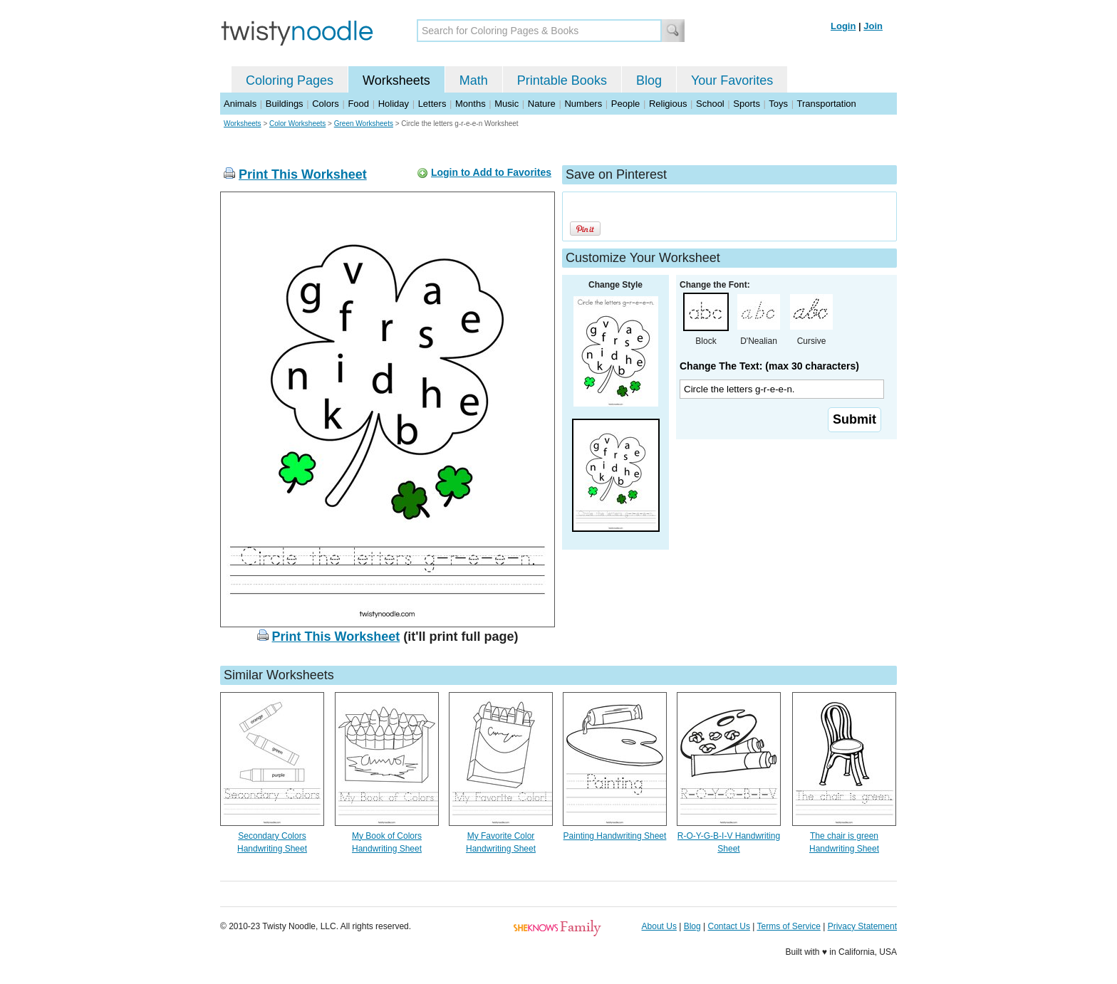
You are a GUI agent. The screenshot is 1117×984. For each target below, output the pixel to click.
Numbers (583, 103)
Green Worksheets (363, 123)
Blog (649, 80)
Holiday (393, 103)
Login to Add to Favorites (491, 172)
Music (506, 103)
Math (473, 80)
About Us (659, 926)
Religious (668, 103)
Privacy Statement (862, 926)
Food (358, 103)
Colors (325, 103)
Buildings (284, 103)
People (625, 103)
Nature (542, 103)
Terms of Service (788, 926)
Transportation (826, 103)
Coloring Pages (289, 80)
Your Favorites (732, 80)
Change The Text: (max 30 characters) (769, 366)
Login (843, 26)
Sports (746, 103)
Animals (240, 103)
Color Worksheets (297, 123)
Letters (432, 103)
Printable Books (562, 80)
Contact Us (729, 926)
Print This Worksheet (303, 174)
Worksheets (396, 80)
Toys (778, 103)
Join (873, 26)
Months (470, 103)
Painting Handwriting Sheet (615, 836)
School (710, 103)
